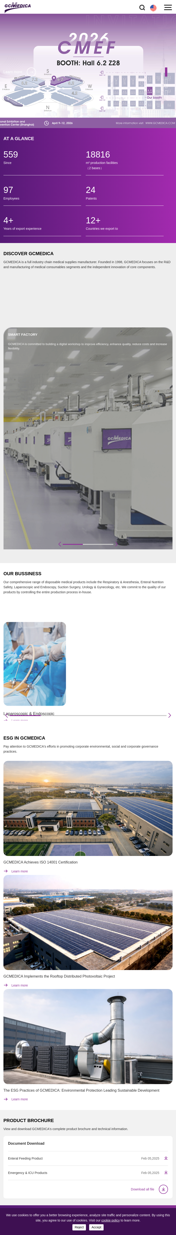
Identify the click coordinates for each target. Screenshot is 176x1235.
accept (96, 1227)
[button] (166, 72)
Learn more (19, 75)
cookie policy (110, 1220)
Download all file (149, 1189)
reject (79, 1227)
